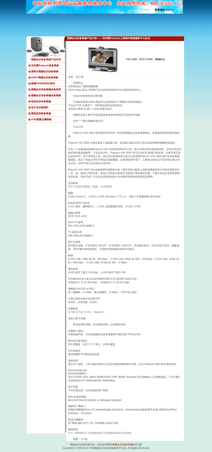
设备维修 (79, 9)
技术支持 (129, 9)
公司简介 (63, 9)
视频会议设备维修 (122, 444)
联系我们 (146, 9)
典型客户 (113, 9)
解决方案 (96, 9)
